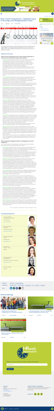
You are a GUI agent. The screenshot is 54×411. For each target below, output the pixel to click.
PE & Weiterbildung (19, 283)
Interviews (51, 16)
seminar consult (13, 285)
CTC (33, 285)
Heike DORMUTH (13, 315)
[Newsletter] (41, 20)
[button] (11, 288)
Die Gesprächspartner (45, 30)
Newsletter (45, 19)
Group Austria (28, 285)
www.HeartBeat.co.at (7, 241)
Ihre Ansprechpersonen (7, 391)
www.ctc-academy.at (7, 221)
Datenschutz (16, 408)
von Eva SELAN (17, 23)
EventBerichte (21, 309)
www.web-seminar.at (7, 262)
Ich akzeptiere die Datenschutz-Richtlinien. (15, 366)
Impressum (11, 408)
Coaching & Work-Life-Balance (18, 331)
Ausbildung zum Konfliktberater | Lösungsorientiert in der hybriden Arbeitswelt (12, 311)
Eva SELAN (39, 315)
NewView (37, 285)
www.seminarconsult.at (7, 231)
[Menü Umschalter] (1, 14)
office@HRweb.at (6, 389)
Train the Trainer (21, 285)
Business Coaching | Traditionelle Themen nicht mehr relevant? (12, 333)
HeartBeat (43, 285)
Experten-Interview (44, 28)
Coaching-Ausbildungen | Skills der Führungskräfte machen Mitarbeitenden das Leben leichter (40, 311)
